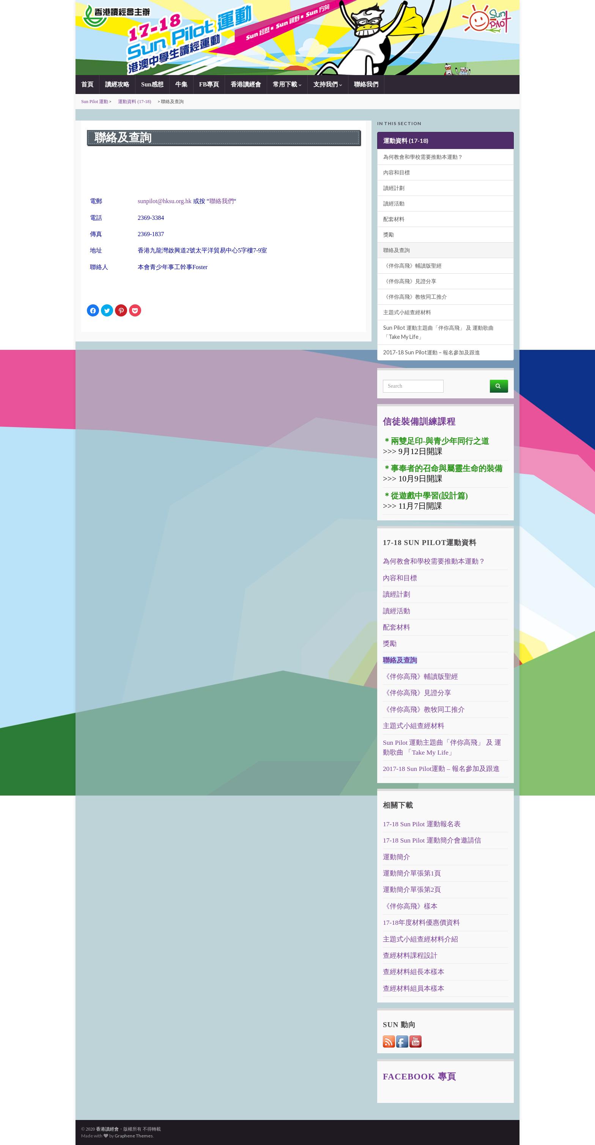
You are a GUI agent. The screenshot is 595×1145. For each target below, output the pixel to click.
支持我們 (327, 84)
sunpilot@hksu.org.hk (165, 201)
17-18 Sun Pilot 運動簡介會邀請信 (432, 840)
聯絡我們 (366, 84)
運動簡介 (396, 857)
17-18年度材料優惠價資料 (421, 922)
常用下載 (287, 84)
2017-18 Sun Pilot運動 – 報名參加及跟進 (431, 352)
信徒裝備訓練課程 (419, 421)
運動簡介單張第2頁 (412, 889)
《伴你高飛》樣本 (410, 906)
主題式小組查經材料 (407, 312)
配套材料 (394, 219)
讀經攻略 (117, 84)
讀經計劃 (394, 188)
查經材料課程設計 (410, 955)
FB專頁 (209, 84)
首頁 (87, 84)
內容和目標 (396, 172)
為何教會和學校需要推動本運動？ (423, 157)
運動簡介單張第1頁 (412, 873)
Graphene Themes (134, 1136)
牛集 (181, 84)
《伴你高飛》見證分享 (409, 281)
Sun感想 (152, 84)
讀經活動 (394, 203)
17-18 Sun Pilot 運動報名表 (422, 824)
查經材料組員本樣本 (413, 988)
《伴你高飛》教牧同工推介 (415, 296)
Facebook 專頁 (419, 1076)
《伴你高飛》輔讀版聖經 (412, 265)
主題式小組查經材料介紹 (420, 939)
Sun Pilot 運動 (94, 101)
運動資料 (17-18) (134, 101)
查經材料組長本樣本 (413, 972)
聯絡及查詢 (396, 250)
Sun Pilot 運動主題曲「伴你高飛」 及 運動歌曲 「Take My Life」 (438, 332)
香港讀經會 (246, 84)
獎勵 (388, 234)
